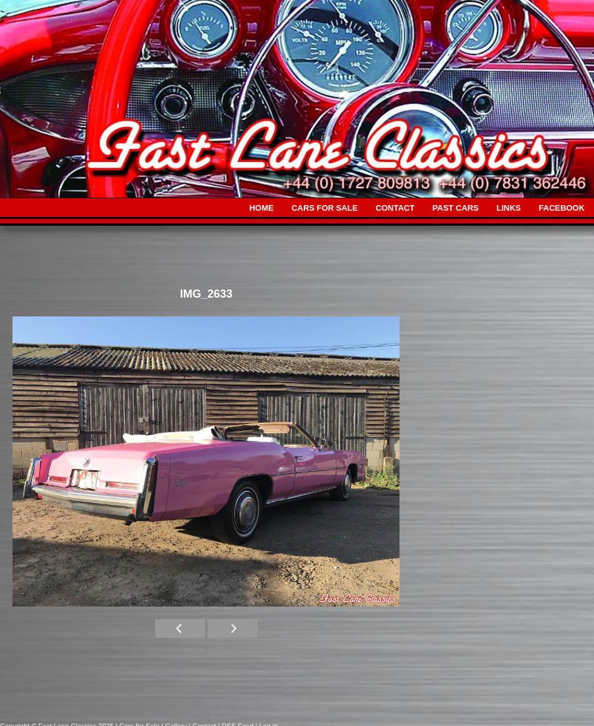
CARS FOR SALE (324, 208)
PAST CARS (456, 208)
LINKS (508, 208)
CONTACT (395, 208)
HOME (261, 208)
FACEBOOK (562, 208)
